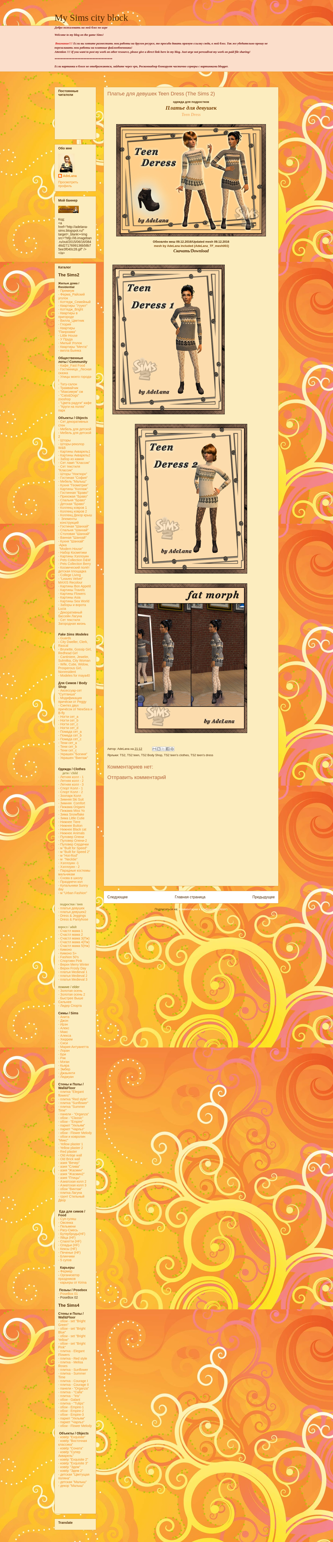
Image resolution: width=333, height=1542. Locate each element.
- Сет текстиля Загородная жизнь (72, 621)
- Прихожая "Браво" (73, 496)
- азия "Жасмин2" (71, 1174)
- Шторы (64, 440)
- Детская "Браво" (71, 504)
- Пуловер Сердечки (73, 844)
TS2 (122, 755)
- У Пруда (65, 339)
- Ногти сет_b (68, 720)
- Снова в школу (70, 878)
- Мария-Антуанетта (73, 1047)
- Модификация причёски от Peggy (72, 700)
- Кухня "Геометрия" (73, 485)
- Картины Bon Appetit (74, 586)
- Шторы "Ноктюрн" (72, 474)
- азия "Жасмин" (70, 1170)
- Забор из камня (71, 459)
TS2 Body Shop (151, 755)
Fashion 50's (69, 957)
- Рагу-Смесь (68, 1230)
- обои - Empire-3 (71, 1414)
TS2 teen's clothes (176, 755)
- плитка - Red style (72, 1358)
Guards (64, 638)
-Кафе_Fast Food (71, 365)
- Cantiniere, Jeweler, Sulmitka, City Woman (74, 658)
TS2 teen (133, 755)
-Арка (63, 545)
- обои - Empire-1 (71, 1407)
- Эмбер (64, 1069)
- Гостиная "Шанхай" (73, 526)
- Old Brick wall (69, 1159)
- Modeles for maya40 (74, 675)
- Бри (62, 1054)
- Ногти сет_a (68, 717)
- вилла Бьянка (69, 350)
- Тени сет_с (67, 750)
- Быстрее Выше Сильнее (70, 1000)
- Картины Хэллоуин (73, 556)
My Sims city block (91, 17)
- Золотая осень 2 (71, 994)
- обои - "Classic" (70, 1118)
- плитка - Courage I (73, 1381)
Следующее (117, 897)
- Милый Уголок (70, 343)
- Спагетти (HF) (69, 1241)
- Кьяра (64, 1065)
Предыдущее (264, 897)
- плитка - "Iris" (69, 1396)
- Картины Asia (69, 597)
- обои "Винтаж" (70, 1189)
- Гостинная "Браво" (73, 493)
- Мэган (63, 1062)
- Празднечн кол (70, 882)
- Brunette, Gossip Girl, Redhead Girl (74, 651)
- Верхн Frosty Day (72, 968)
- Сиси (63, 1043)
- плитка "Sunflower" (73, 1103)
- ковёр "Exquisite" (71, 1437)
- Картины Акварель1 (74, 451)
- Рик (62, 1058)
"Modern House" (70, 549)
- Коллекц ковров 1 (72, 507)
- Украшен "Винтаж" (73, 758)
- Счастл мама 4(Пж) (74, 942)
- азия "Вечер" (69, 1163)
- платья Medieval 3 (72, 979)
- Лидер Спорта (70, 1006)
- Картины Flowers (72, 594)
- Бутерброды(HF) (71, 1234)
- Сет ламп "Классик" (74, 463)
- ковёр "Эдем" (69, 1467)
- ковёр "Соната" (70, 1448)
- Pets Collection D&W (74, 560)
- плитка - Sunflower (73, 1370)
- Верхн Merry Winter (73, 964)
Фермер (65, 1271)
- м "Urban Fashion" (72, 893)
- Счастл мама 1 (70, 931)
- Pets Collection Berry (74, 564)
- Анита (63, 1017)
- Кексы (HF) (67, 1249)
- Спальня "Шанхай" (73, 530)
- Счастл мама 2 (71, 934)
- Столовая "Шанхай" (74, 534)
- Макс (63, 1032)
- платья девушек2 (72, 912)
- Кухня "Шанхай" (71, 541)
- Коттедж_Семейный (74, 302)
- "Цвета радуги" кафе (74, 403)
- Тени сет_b (67, 746)
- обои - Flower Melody (75, 1133)
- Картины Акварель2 (74, 455)
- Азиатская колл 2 (72, 1181)
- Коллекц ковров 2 (72, 511)
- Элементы (68, 519)
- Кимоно (65, 949)
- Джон (63, 1020)
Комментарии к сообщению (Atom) (203, 909)
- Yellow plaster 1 (70, 1144)
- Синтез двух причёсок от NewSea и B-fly (75, 709)
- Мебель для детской (74, 429)
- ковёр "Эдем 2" (70, 1471)
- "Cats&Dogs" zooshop (68, 397)
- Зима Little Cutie (71, 818)
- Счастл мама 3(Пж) (74, 938)
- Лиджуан (66, 1077)
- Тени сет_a (67, 743)
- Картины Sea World (73, 601)
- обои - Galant (69, 1399)
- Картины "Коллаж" (73, 489)
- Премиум (66, 291)
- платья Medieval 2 (72, 976)
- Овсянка (65, 1222)
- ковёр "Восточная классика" (72, 1442)
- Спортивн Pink (70, 961)
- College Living (69, 575)
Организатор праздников (69, 1277)
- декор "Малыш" (71, 1486)
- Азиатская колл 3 (72, 1185)
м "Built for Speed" (73, 848)
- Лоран (64, 1050)
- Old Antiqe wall (70, 1155)
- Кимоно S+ (67, 953)
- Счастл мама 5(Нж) (74, 946)
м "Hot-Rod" (69, 855)
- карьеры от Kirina (72, 1282)
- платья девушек (71, 908)
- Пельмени (67, 1226)
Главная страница (190, 897)
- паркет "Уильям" (71, 1125)
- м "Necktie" (68, 859)
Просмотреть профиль (68, 184)
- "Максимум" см (71, 392)
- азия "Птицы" (69, 1178)
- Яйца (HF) (67, 1237)
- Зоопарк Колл (69, 796)
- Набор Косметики (72, 552)
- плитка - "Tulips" (71, 1403)
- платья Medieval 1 (72, 972)
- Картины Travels (71, 590)
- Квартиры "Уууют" (72, 305)
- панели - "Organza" (73, 1114)
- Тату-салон (67, 384)
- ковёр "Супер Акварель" (69, 1454)
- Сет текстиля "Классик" (69, 468)
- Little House (67, 335)
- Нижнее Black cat (72, 829)
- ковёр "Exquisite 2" (73, 1459)
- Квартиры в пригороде (68, 315)
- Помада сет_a (70, 731)
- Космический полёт (74, 567)
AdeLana (70, 176)
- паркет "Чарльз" (71, 1129)
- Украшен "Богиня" (72, 754)
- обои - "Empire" (70, 1121)
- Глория (64, 324)
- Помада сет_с (69, 739)
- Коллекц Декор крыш (75, 515)
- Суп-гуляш (67, 1219)
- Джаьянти (66, 1073)
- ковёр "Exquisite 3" (73, 1463)
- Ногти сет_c (68, 724)
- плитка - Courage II (73, 1385)
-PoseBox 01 (68, 1294)
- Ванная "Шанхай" (72, 537)
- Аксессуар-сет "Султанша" (70, 692)
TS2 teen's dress (202, 755)
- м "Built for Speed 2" (74, 852)
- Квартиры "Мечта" (73, 347)
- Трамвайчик (68, 388)
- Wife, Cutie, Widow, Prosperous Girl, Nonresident (73, 668)
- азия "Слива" (69, 1166)
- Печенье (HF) (69, 1252)
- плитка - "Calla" (70, 1392)
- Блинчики (66, 1256)
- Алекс (63, 1028)
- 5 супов (65, 1260)
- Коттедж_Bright (70, 309)
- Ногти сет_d (68, 728)
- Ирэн (63, 1024)
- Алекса (64, 1035)
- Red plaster (67, 1151)
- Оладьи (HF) (68, 1245)
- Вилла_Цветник (71, 320)
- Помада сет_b (70, 735)
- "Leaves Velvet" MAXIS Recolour (70, 580)
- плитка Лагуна (70, 1193)
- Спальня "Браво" (72, 500)
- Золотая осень (70, 991)
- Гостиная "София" (73, 478)
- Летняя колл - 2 (71, 781)
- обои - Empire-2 (71, 1411)
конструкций (68, 522)
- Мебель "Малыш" (72, 481)
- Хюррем (65, 1039)
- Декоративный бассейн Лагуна (70, 614)
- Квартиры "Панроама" (67, 330)
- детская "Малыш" (72, 1482)
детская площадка (72, 571)
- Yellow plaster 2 (70, 1148)
